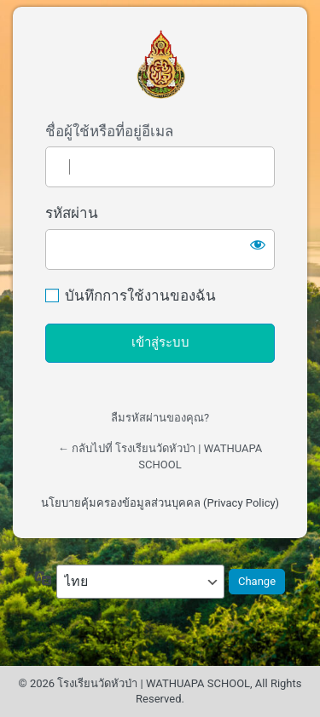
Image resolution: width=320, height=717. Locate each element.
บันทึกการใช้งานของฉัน (140, 295)
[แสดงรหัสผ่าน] (258, 244)
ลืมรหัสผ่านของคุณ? (160, 417)
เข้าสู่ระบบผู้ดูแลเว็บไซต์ (160, 64)
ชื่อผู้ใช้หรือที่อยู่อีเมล (109, 131)
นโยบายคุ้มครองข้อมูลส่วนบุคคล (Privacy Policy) (160, 502)
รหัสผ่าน (71, 212)
